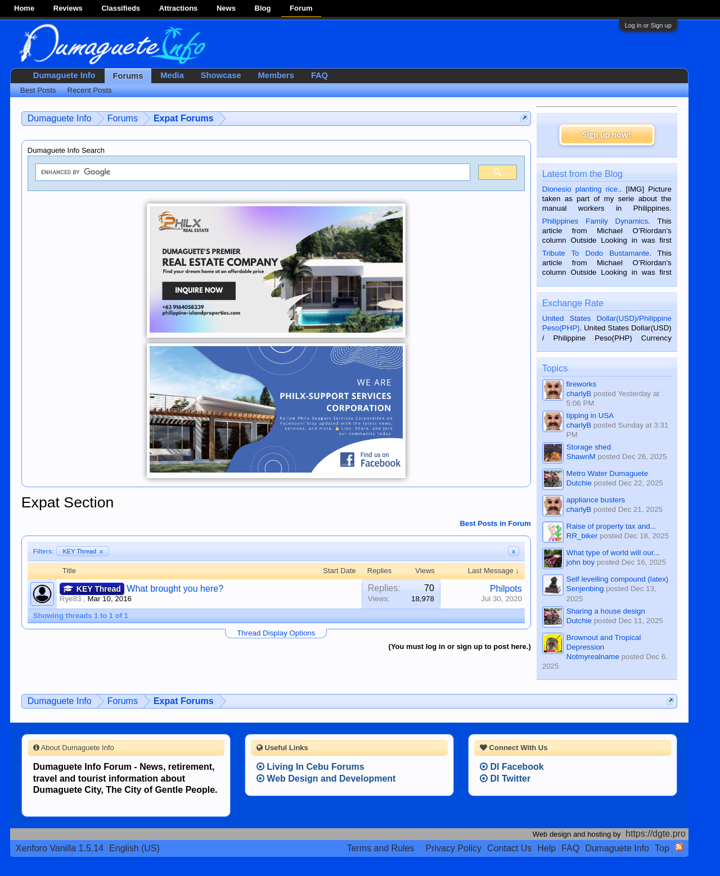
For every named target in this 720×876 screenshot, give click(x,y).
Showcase (221, 75)
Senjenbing (585, 588)
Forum (301, 8)
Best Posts (38, 90)
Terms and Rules (380, 848)
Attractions (178, 8)
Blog (263, 8)
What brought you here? (175, 588)
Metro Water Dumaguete (607, 473)
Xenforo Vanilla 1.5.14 (60, 848)
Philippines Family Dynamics (595, 221)
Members (276, 75)
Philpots (506, 588)
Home (24, 8)
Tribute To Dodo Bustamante (595, 253)
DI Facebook (512, 766)
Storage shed (588, 447)
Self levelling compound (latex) (617, 579)
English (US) (134, 848)
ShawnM (581, 456)
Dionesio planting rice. (581, 189)
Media (172, 75)
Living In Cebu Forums (310, 766)
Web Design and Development (326, 778)
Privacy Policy (454, 848)
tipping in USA (590, 415)
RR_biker (582, 536)
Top (662, 848)
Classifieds (120, 8)
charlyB (578, 393)
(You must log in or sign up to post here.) (460, 646)
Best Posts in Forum (495, 523)
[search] (251, 172)
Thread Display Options (276, 633)
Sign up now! (607, 134)
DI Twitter (505, 778)
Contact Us (509, 848)
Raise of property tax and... (611, 526)
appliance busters (595, 500)
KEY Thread (82, 551)
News (226, 8)
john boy (580, 562)
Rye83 (71, 598)
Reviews (68, 8)
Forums (128, 75)
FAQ (319, 75)
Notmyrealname (592, 656)
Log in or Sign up (648, 25)
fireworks (581, 384)
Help (546, 848)
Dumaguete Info (64, 75)
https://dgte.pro (656, 833)
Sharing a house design (605, 611)
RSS (679, 847)
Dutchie (579, 483)
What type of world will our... (613, 552)
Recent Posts (90, 90)
